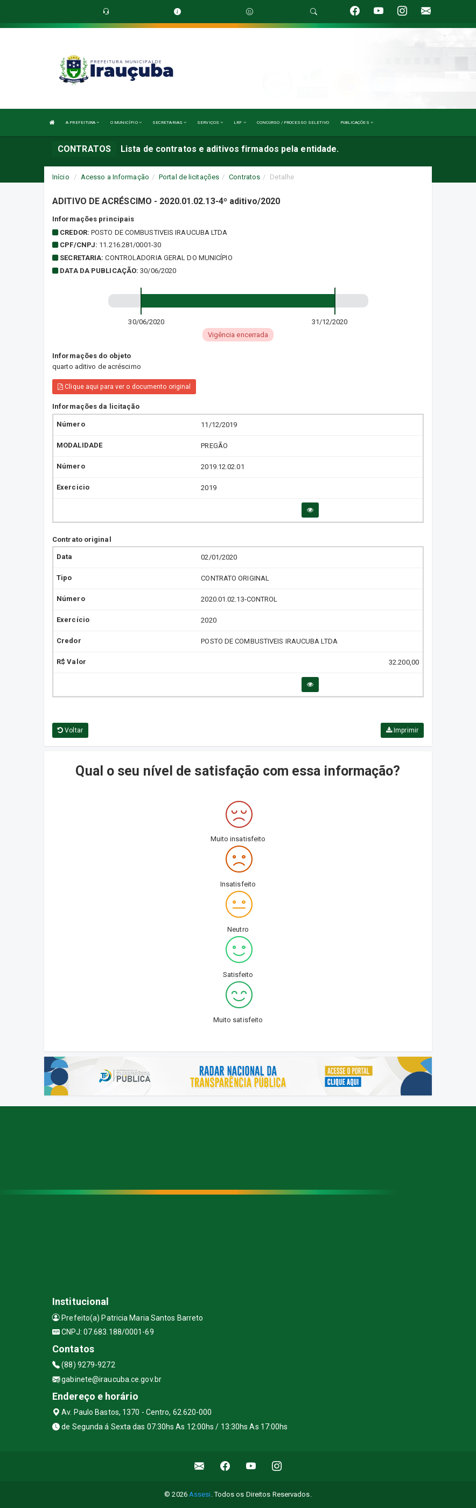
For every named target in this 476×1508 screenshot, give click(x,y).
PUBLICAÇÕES (356, 122)
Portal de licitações (189, 177)
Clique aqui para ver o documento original (124, 386)
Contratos (244, 177)
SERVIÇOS (210, 122)
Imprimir (402, 730)
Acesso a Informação (115, 177)
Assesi (200, 1494)
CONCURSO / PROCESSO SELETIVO (293, 122)
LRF (240, 122)
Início (60, 177)
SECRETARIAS (169, 122)
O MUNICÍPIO (126, 122)
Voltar (70, 730)
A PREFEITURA (82, 122)
